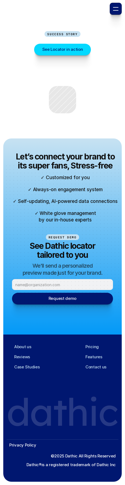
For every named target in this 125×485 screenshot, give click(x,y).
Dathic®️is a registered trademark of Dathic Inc (71, 464)
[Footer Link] (20, 347)
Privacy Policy (22, 445)
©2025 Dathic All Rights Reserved (83, 456)
